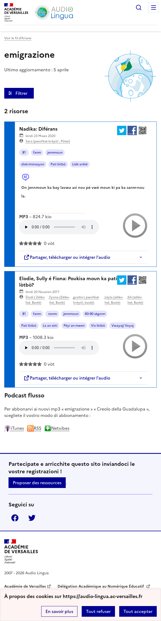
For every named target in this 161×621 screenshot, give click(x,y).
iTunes (14, 428)
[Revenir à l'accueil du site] (21, 551)
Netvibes (56, 428)
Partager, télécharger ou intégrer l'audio (66, 257)
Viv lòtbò (98, 325)
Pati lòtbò (58, 164)
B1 (24, 152)
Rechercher (138, 7)
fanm (37, 152)
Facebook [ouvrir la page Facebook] (15, 517)
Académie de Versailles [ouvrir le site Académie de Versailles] (25, 586)
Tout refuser (98, 611)
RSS (34, 428)
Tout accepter (137, 611)
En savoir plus (59, 611)
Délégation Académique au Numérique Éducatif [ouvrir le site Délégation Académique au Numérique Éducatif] (101, 586)
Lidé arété (80, 164)
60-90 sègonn (95, 313)
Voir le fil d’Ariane (17, 38)
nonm (52, 313)
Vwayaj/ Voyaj (123, 325)
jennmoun (55, 152)
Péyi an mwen (74, 325)
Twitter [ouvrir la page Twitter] (32, 517)
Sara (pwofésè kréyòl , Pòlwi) (48, 141)
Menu (153, 7)
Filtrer (22, 93)
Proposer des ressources (37, 482)
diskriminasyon (32, 164)
